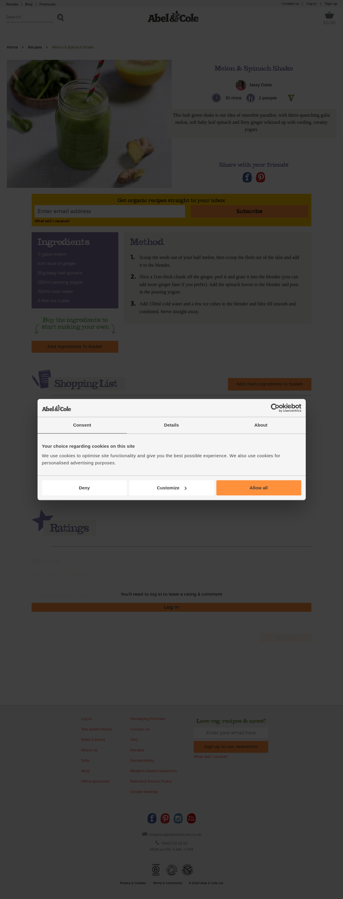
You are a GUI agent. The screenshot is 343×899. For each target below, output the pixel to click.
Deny (84, 487)
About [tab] (261, 424)
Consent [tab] (82, 424)
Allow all (259, 487)
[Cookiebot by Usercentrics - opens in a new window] (275, 407)
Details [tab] (171, 424)
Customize (172, 487)
